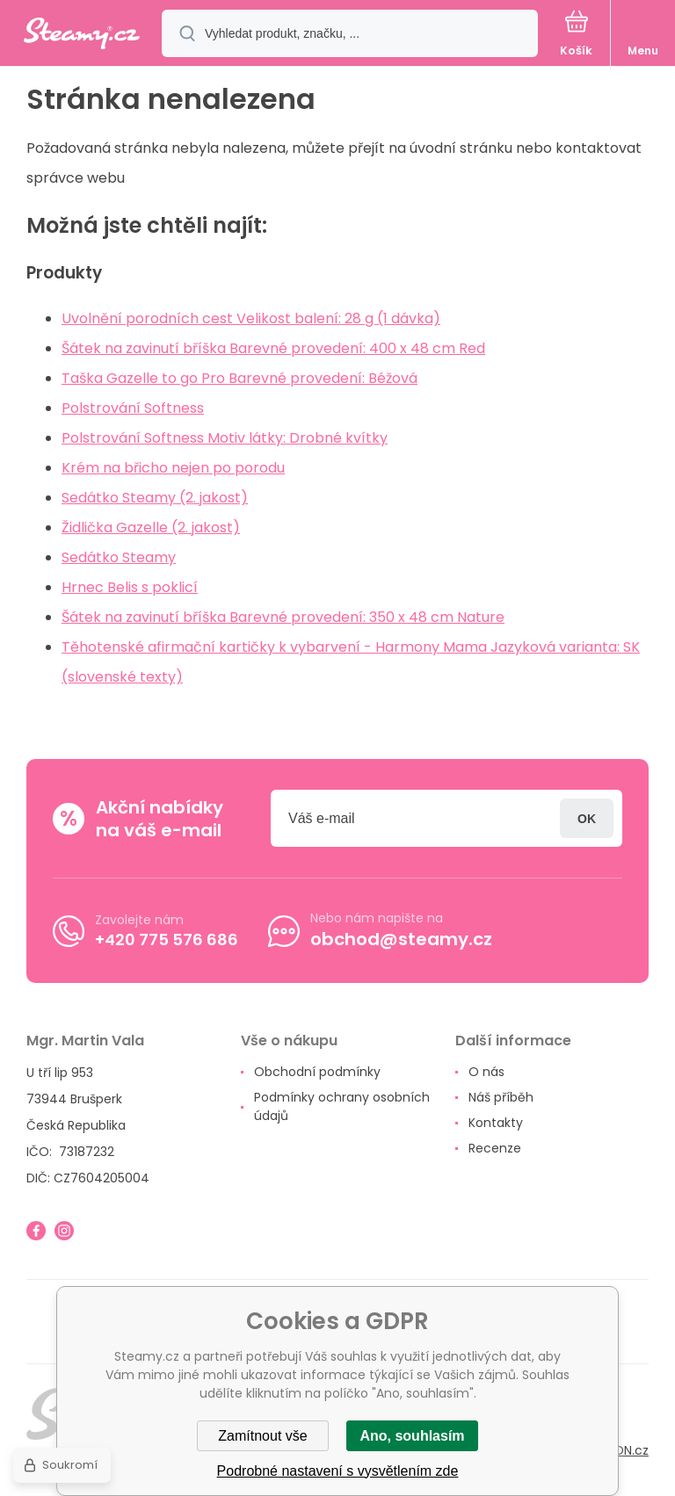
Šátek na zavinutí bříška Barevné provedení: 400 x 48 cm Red (273, 348)
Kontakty (495, 1122)
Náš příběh (500, 1097)
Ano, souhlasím (411, 1435)
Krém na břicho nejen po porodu (173, 468)
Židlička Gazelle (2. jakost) (151, 527)
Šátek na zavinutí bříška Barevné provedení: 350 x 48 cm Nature (283, 617)
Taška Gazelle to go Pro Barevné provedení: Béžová (239, 378)
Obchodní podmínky (317, 1071)
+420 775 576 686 (166, 939)
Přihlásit (586, 818)
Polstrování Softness (133, 408)
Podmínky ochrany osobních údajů (342, 1106)
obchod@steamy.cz (401, 939)
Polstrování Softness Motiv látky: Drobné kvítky (225, 438)
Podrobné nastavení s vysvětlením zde (338, 1470)
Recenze (494, 1148)
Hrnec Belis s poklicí (130, 587)
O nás (486, 1071)
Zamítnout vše (262, 1435)
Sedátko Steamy (119, 557)
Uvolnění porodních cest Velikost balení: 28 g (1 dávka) (251, 318)
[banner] (82, 35)
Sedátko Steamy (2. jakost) (155, 498)
